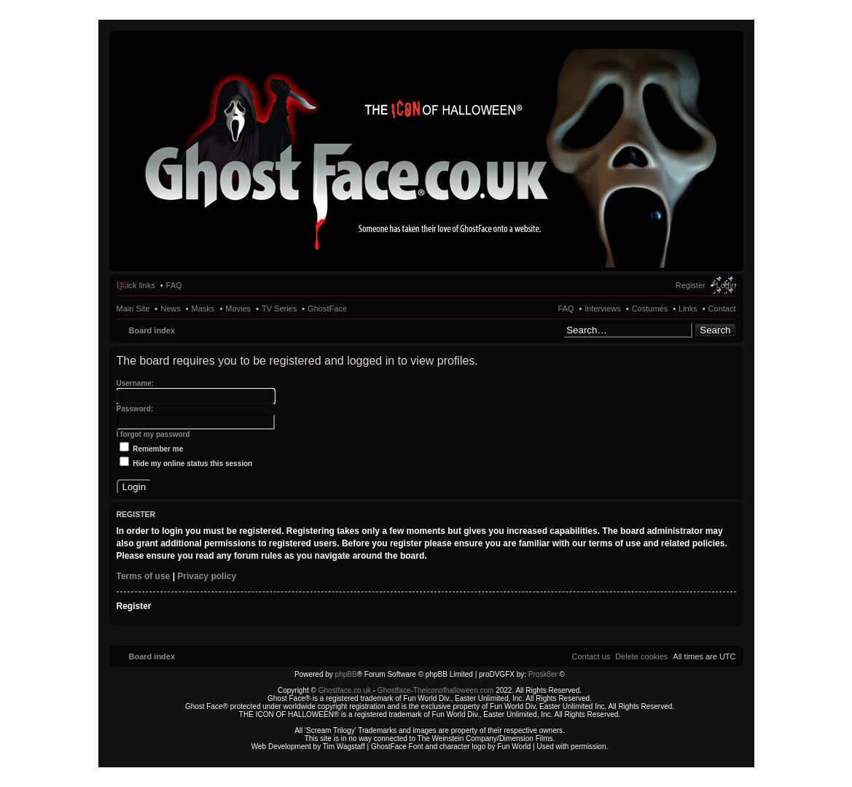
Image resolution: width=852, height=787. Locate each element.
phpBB (346, 674)
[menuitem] (641, 656)
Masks (203, 308)
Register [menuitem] (691, 285)
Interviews (603, 308)
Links (688, 308)
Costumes (650, 308)
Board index (152, 330)
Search (715, 330)
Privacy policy (206, 576)
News (170, 308)
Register (134, 606)
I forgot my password (153, 434)
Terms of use (144, 576)
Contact (722, 308)
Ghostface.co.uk (345, 690)
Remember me (152, 449)
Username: (136, 383)
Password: (135, 409)
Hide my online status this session (186, 464)
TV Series (279, 308)
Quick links (136, 285)
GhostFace (327, 308)
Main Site (133, 308)
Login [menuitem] (726, 285)
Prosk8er (543, 674)
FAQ (566, 308)
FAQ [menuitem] (174, 285)
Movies (238, 308)
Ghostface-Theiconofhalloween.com (436, 690)
